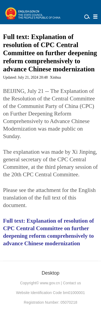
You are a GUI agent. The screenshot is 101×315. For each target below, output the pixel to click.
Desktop (50, 273)
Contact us (72, 283)
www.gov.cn (50, 283)
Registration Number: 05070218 (50, 302)
